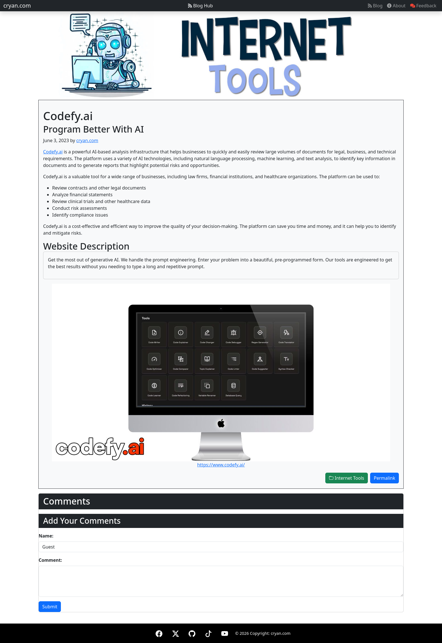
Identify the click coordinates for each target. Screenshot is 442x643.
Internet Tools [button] (346, 478)
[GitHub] (192, 632)
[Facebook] (159, 632)
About (396, 6)
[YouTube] (224, 632)
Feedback (423, 6)
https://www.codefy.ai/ (221, 465)
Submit (49, 607)
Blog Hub (200, 6)
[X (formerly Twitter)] (175, 632)
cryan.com (17, 5)
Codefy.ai (53, 152)
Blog (375, 6)
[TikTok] (208, 632)
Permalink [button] (384, 478)
